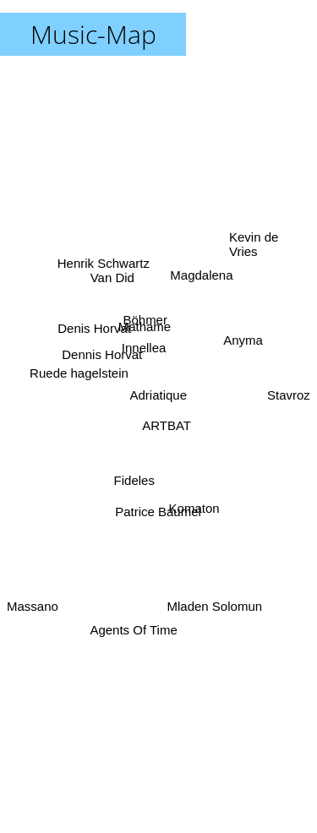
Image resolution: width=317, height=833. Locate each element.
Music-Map (93, 34)
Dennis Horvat (100, 354)
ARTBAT (167, 426)
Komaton (192, 503)
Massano (32, 606)
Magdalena (200, 281)
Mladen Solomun (214, 605)
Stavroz (288, 397)
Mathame (145, 325)
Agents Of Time (134, 625)
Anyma (243, 342)
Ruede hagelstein (81, 375)
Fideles (135, 482)
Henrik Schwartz (102, 260)
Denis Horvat (93, 327)
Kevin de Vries (253, 244)
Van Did (113, 282)
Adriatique (159, 395)
